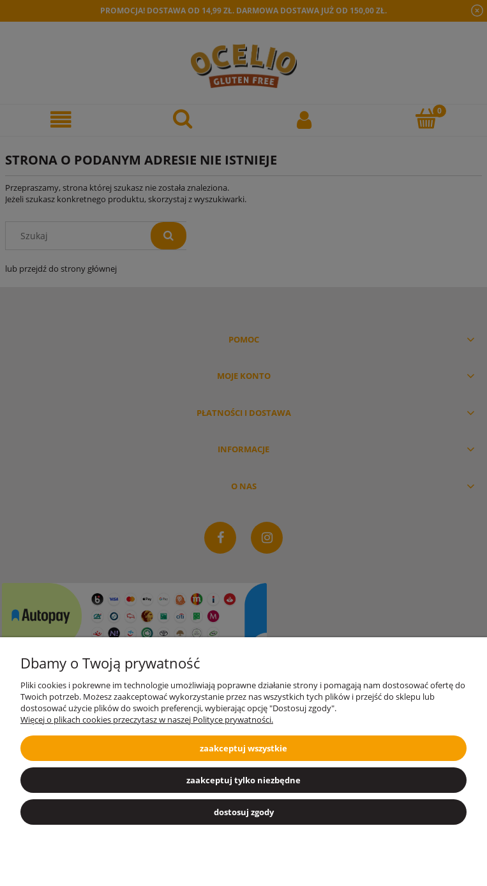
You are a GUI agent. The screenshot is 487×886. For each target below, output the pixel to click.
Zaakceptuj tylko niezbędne (243, 780)
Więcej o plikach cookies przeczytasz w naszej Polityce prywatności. (146, 719)
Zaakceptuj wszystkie (243, 748)
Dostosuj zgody (244, 812)
